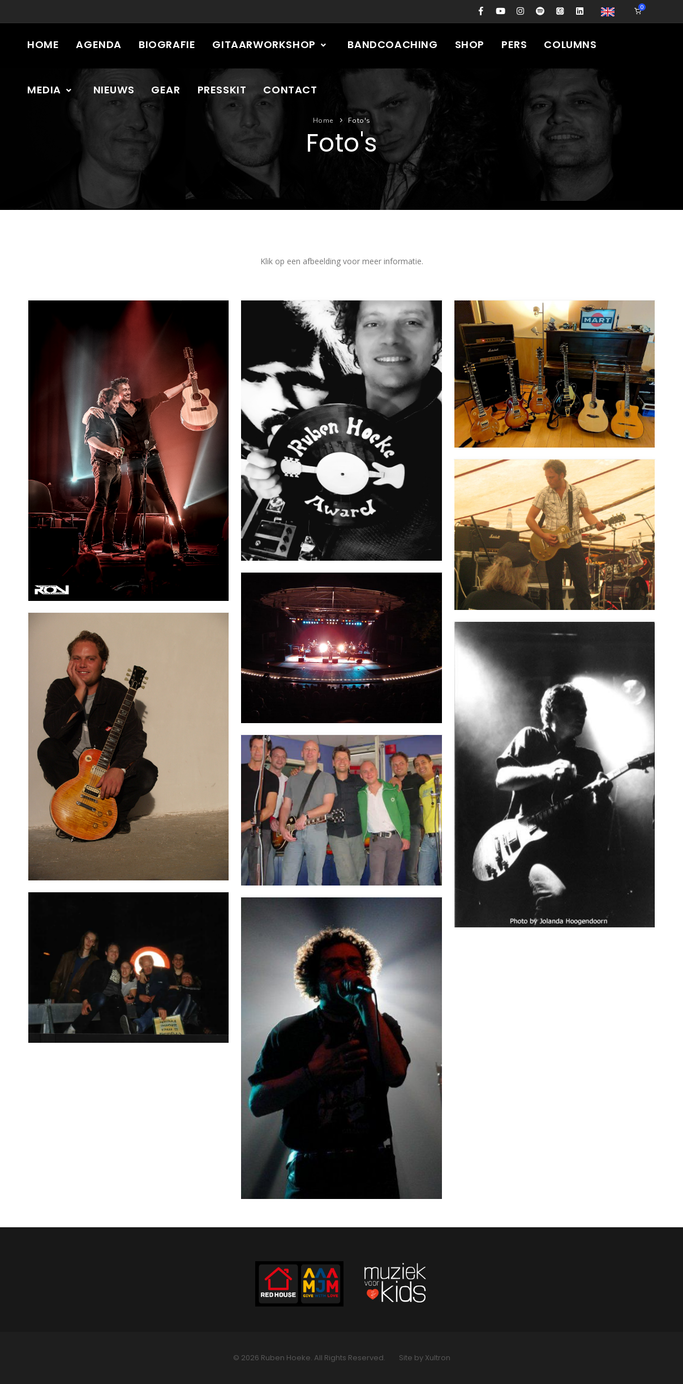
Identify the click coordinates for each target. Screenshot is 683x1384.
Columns (570, 44)
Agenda (99, 44)
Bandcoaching (392, 44)
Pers (514, 44)
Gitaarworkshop (269, 44)
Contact (290, 90)
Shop (469, 44)
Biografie (167, 44)
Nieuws (114, 90)
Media (50, 90)
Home (43, 44)
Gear (165, 90)
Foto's (359, 120)
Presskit (222, 90)
